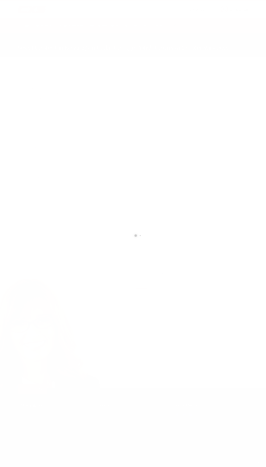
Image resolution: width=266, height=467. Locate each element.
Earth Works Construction (108, 25)
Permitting (38, 157)
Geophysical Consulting (46, 98)
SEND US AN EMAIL (201, 6)
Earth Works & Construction (50, 187)
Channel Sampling (43, 137)
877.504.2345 (239, 10)
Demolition (38, 182)
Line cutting (39, 147)
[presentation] (167, 355)
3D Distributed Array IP (46, 93)
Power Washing (41, 162)
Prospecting (39, 167)
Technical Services (70, 25)
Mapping (37, 152)
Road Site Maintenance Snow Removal (57, 212)
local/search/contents (43, 41)
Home (25, 25)
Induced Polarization (45, 103)
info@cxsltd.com (203, 10)
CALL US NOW (238, 6)
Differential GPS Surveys (47, 142)
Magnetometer (41, 108)
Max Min (37, 113)
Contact (159, 25)
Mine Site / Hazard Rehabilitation (53, 197)
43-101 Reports (41, 132)
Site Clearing (39, 222)
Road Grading (40, 207)
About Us (140, 25)
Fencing (36, 192)
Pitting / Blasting (42, 202)
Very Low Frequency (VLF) (48, 123)
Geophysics (43, 25)
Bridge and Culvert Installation (51, 177)
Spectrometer (40, 118)
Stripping (37, 227)
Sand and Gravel (42, 217)
